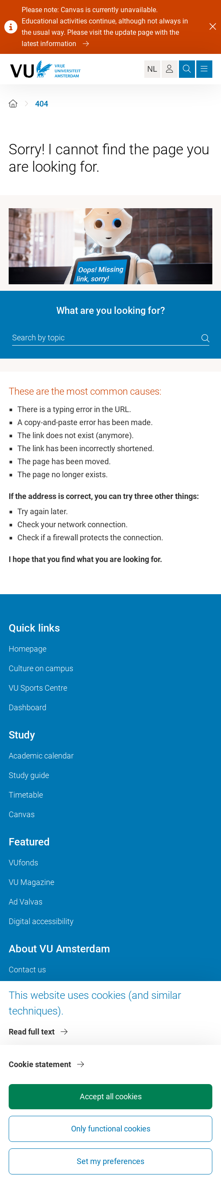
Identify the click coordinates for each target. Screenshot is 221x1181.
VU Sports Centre (38, 687)
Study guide (29, 775)
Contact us (27, 969)
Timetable (26, 794)
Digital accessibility (41, 921)
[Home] (13, 103)
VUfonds (23, 862)
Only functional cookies (110, 1128)
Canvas (22, 814)
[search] (205, 338)
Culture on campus (41, 668)
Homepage (27, 648)
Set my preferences (110, 1161)
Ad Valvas (25, 901)
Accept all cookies (111, 1096)
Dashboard (27, 707)
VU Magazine (31, 882)
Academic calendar (41, 755)
